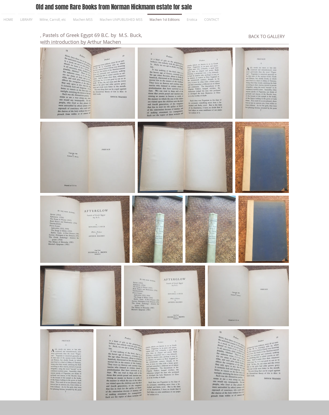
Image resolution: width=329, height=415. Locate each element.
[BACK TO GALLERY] (267, 36)
